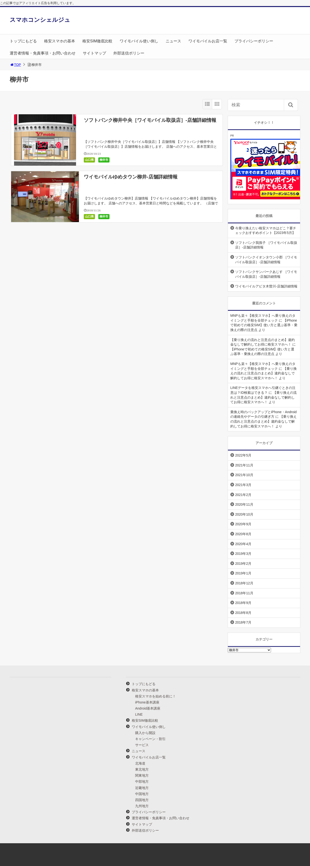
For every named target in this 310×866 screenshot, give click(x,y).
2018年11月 (244, 593)
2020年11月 (244, 504)
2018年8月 (243, 613)
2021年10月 (244, 475)
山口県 (89, 160)
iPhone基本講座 (147, 702)
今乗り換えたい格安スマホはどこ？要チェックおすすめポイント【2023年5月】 (265, 230)
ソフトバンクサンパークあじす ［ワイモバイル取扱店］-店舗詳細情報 (266, 274)
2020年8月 (243, 534)
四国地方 (142, 800)
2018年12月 (244, 583)
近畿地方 (142, 788)
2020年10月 (244, 514)
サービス (142, 745)
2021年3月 (243, 485)
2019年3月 (243, 554)
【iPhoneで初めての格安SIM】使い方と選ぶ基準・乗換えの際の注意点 (263, 325)
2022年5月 (243, 455)
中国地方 (142, 794)
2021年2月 (243, 495)
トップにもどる (23, 41)
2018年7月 (243, 622)
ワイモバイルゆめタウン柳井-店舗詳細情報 (131, 176)
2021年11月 (244, 465)
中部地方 (142, 781)
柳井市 (104, 160)
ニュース (173, 41)
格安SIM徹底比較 (97, 41)
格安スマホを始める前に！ (155, 696)
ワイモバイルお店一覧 (207, 41)
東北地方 (142, 769)
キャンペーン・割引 (150, 739)
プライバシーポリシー (253, 41)
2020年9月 (243, 524)
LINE (139, 714)
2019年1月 (243, 573)
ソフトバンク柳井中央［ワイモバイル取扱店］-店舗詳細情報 (150, 120)
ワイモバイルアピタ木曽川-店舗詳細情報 (266, 286)
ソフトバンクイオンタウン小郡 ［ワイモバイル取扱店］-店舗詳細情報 (266, 259)
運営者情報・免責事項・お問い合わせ (43, 53)
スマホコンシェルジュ (40, 19)
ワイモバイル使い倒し (139, 41)
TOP (15, 65)
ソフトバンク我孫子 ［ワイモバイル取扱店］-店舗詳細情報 (266, 245)
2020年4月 (243, 544)
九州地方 (142, 806)
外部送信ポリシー (128, 53)
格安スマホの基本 (59, 41)
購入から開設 (145, 733)
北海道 (140, 763)
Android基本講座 (147, 708)
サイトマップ (94, 53)
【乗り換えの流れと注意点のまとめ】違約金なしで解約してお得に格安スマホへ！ (263, 373)
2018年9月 (243, 603)
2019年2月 (243, 563)
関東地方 (142, 775)
